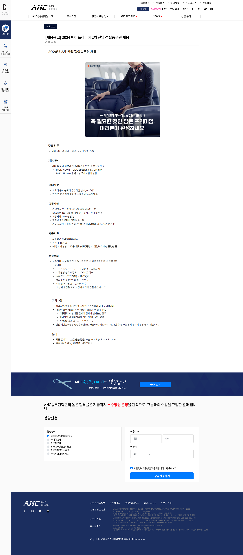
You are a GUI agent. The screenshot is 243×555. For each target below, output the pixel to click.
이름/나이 (135, 431)
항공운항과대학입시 (60, 453)
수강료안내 (191, 520)
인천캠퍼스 (159, 2)
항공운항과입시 (132, 502)
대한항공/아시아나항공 (61, 436)
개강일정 (143, 9)
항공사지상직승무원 (60, 450)
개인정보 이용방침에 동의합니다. (155, 468)
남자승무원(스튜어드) (61, 446)
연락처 (133, 446)
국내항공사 (56, 439)
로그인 (185, 9)
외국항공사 (56, 443)
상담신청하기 (162, 476)
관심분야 (51, 431)
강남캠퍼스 (144, 2)
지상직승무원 (191, 2)
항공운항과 (174, 2)
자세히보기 (155, 384)
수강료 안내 (146, 511)
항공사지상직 (150, 502)
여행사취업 (207, 2)
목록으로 (50, 26)
